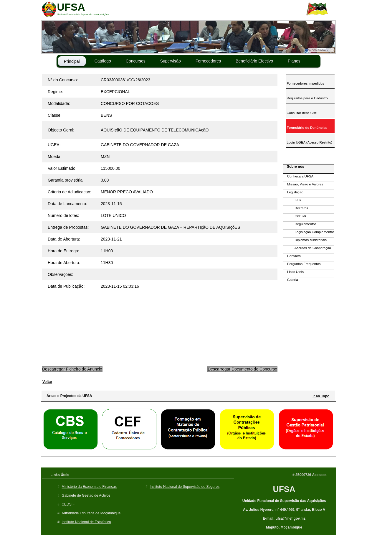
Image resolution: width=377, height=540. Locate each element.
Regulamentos (300, 224)
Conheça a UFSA (298, 176)
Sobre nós (294, 166)
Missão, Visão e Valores (303, 184)
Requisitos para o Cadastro (307, 98)
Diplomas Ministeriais (305, 240)
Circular (294, 216)
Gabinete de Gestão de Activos (86, 495)
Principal (72, 61)
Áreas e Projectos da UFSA (68, 396)
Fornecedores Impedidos (305, 83)
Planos (294, 61)
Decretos (295, 208)
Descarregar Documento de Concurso (242, 369)
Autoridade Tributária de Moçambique (91, 513)
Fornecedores (208, 61)
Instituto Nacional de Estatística (86, 522)
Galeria (290, 279)
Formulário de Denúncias (306, 127)
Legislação (293, 192)
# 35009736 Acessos (309, 475)
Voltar (47, 382)
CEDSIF (68, 504)
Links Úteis (293, 272)
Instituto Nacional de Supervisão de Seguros (184, 487)
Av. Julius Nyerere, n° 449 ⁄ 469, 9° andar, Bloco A (284, 510)
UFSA (284, 489)
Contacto (292, 256)
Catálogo (103, 61)
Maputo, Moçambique (284, 527)
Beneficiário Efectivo (254, 61)
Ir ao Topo (320, 396)
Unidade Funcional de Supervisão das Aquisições (284, 501)
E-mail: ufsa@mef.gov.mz (284, 518)
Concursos (135, 61)
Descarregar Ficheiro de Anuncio (72, 369)
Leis (292, 200)
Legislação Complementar (308, 232)
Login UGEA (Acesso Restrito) (309, 142)
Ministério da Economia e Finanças (89, 487)
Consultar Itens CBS (301, 113)
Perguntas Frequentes (302, 264)
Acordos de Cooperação (307, 248)
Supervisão (170, 61)
